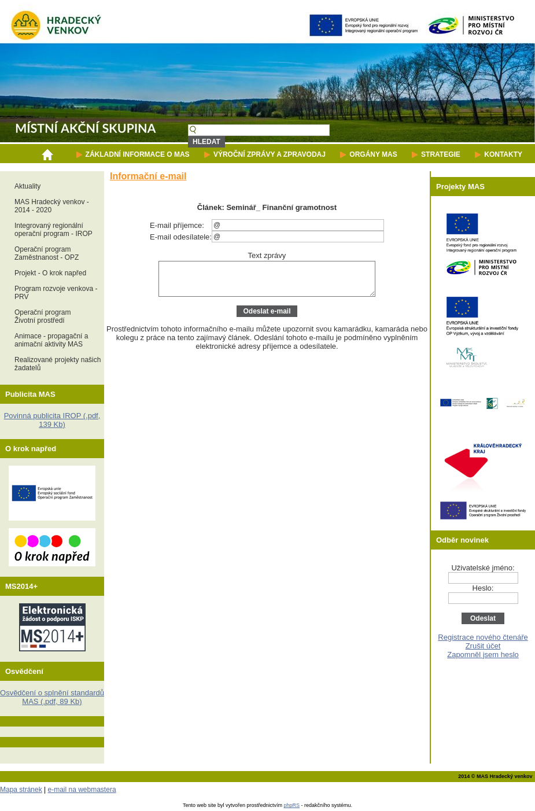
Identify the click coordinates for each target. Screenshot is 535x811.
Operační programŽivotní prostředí (42, 316)
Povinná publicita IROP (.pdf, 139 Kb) (52, 420)
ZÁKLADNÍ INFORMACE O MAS (138, 154)
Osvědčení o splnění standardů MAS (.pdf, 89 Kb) (52, 697)
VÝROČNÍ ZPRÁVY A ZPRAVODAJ (269, 154)
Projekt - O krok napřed (50, 273)
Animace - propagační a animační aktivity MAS (51, 340)
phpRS (292, 805)
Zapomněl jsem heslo (483, 654)
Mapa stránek (21, 790)
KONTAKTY (503, 154)
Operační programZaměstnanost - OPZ (46, 253)
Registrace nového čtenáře (482, 637)
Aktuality (27, 186)
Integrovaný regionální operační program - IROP (53, 230)
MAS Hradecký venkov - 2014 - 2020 (51, 206)
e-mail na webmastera (82, 790)
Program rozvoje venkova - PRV (55, 293)
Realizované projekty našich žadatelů (57, 364)
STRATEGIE (440, 154)
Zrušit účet (483, 646)
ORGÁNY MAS (373, 154)
